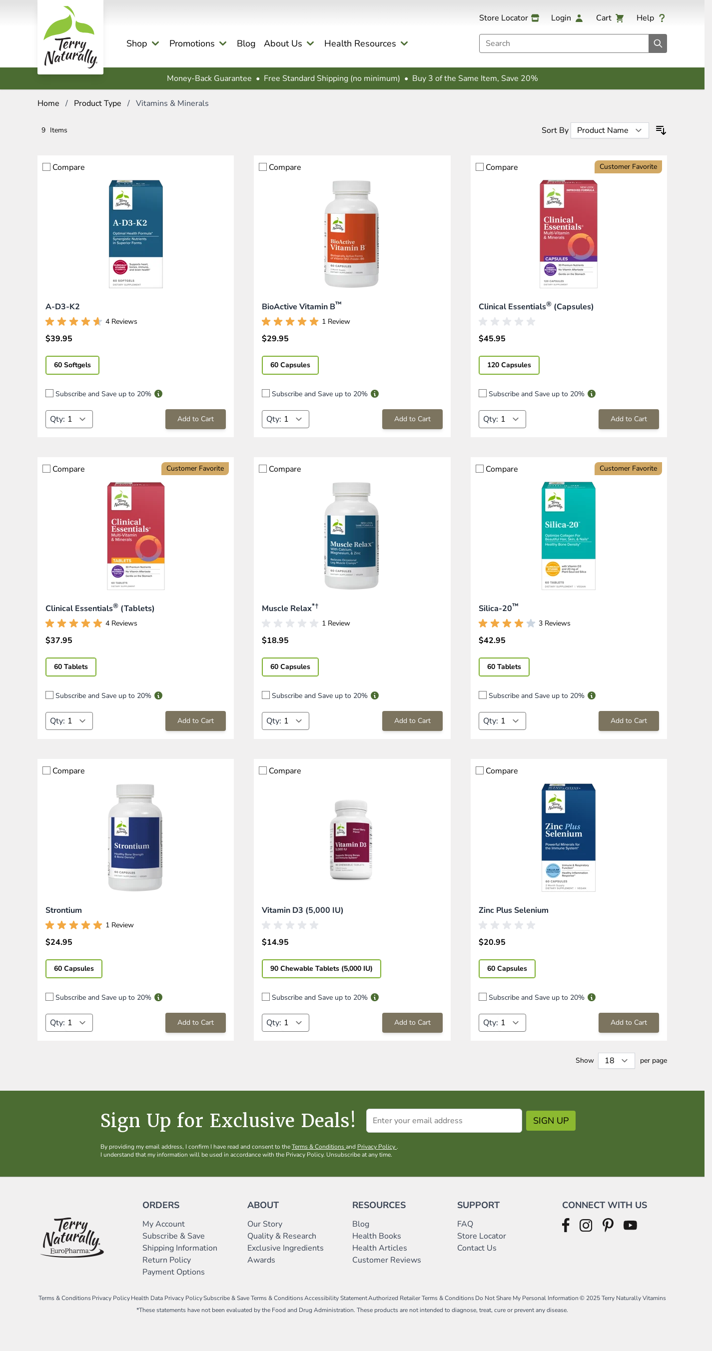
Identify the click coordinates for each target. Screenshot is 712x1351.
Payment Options (173, 1272)
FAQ (465, 1224)
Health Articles (379, 1248)
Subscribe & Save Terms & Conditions (253, 1298)
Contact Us (477, 1248)
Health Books (376, 1236)
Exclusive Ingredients (285, 1248)
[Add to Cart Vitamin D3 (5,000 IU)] (412, 1023)
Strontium (63, 910)
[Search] (658, 43)
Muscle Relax (290, 608)
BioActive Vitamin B (302, 306)
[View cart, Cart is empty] (610, 18)
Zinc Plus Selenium (514, 910)
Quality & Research (281, 1236)
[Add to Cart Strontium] (195, 1023)
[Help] (652, 18)
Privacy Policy (377, 1147)
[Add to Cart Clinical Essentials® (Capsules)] (629, 419)
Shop (136, 43)
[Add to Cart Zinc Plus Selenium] (629, 1023)
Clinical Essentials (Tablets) (100, 608)
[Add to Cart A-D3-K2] (195, 419)
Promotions (192, 43)
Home (48, 103)
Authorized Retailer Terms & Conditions (421, 1298)
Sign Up (551, 1121)
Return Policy (167, 1260)
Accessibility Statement (335, 1298)
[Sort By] (610, 130)
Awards (261, 1260)
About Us (283, 43)
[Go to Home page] (70, 37)
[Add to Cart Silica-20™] (629, 721)
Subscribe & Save (174, 1236)
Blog (246, 43)
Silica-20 (499, 608)
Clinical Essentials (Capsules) (536, 306)
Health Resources (360, 43)
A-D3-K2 (62, 306)
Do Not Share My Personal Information (527, 1298)
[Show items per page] (616, 1061)
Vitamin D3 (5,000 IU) (303, 910)
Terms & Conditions (319, 1147)
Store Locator (481, 1236)
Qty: (57, 419)
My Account (163, 1224)
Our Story (264, 1224)
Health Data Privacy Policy (166, 1298)
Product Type (97, 103)
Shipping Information (180, 1248)
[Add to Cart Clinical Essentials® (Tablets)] (195, 721)
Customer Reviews (386, 1260)
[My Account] (567, 18)
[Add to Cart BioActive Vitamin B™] (412, 419)
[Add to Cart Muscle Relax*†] (412, 721)
